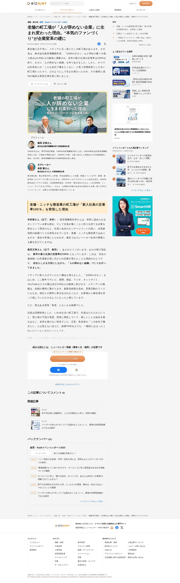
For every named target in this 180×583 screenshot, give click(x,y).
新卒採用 (81, 542)
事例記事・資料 (111, 542)
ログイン (133, 3)
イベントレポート (67, 10)
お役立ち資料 (94, 10)
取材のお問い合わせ (136, 557)
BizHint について (111, 546)
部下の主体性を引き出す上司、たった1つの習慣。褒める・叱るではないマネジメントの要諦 (70, 486)
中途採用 (58, 546)
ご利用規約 (132, 550)
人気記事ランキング (136, 542)
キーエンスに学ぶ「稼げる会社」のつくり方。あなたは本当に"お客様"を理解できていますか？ (70, 477)
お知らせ (108, 550)
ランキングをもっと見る (140, 190)
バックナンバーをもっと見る (91, 501)
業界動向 (118, 10)
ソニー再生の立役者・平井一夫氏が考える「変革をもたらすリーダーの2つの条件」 (70, 460)
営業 (79, 557)
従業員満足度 (60, 554)
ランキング (140, 10)
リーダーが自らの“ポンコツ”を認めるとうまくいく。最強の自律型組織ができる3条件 (70, 494)
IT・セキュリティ (61, 565)
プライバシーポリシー (113, 554)
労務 (56, 561)
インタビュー (40, 10)
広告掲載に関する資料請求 (115, 557)
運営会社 (131, 554)
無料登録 (145, 4)
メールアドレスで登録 (68, 359)
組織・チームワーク (86, 550)
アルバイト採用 (84, 546)
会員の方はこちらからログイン (67, 384)
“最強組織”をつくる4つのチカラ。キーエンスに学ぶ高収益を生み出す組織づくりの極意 (71, 469)
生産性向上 (82, 565)
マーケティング (61, 557)
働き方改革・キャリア (86, 561)
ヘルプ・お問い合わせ (136, 546)
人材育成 (58, 550)
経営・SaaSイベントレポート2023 (53, 22)
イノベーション (84, 554)
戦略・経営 (59, 542)
